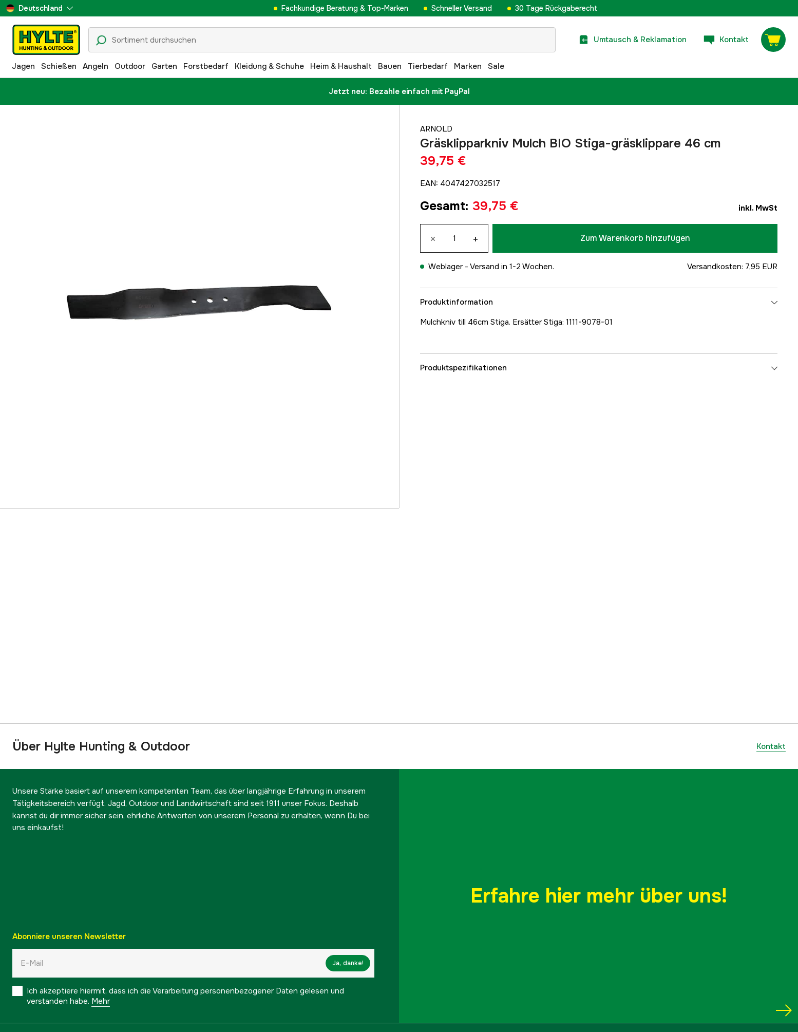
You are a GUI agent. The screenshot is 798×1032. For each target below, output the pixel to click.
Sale (496, 66)
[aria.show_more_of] (39, 8)
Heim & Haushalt (341, 66)
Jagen (23, 66)
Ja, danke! (348, 963)
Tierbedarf (428, 66)
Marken (468, 66)
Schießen (59, 66)
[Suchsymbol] (101, 40)
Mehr (100, 1001)
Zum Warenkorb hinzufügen (635, 238)
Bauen (390, 66)
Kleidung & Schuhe (269, 66)
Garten (164, 66)
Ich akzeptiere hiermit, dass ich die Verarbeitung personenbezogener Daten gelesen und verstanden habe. (185, 996)
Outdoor (130, 66)
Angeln (95, 66)
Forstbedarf (206, 66)
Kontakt (771, 746)
